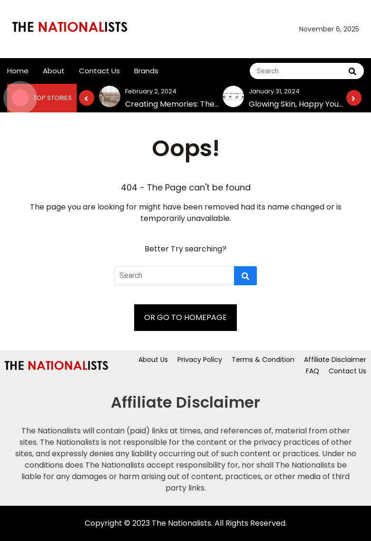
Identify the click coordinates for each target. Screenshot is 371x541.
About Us (153, 359)
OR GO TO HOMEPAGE (185, 317)
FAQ (312, 371)
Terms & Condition (263, 359)
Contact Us (99, 71)
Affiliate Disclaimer (335, 359)
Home (18, 71)
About (54, 71)
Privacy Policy (199, 359)
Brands (146, 71)
